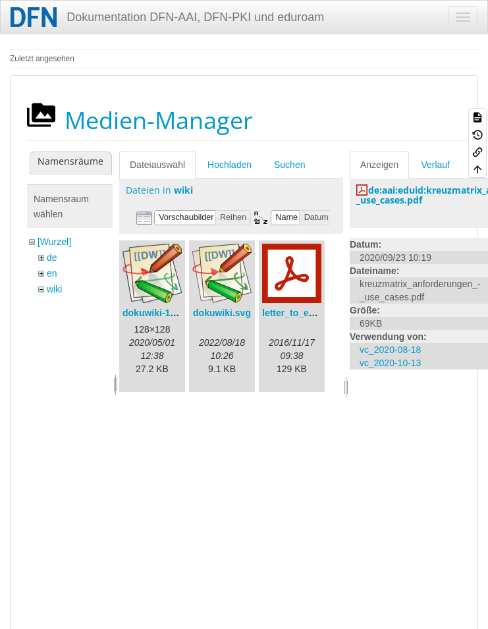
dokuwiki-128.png (161, 313)
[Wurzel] (54, 241)
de (52, 257)
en (52, 273)
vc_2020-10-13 (390, 363)
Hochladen (229, 164)
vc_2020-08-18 (390, 349)
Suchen (289, 164)
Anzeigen (379, 164)
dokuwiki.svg (222, 313)
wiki (54, 289)
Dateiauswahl (157, 164)
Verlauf (435, 164)
